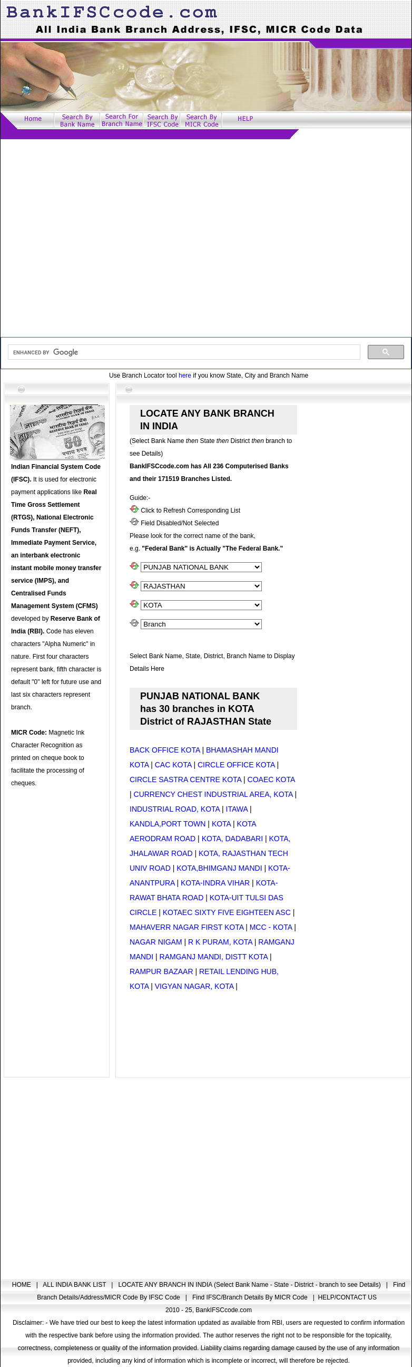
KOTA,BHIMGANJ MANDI (219, 868)
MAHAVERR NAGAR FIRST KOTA (186, 927)
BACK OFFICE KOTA (165, 750)
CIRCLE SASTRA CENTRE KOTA (185, 779)
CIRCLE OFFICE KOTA (236, 764)
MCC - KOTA (271, 927)
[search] (183, 352)
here (185, 375)
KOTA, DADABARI (232, 838)
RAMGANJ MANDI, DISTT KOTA (214, 956)
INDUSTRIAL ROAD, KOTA (175, 809)
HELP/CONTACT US (347, 1297)
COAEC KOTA (271, 779)
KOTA (221, 824)
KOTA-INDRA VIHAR (215, 883)
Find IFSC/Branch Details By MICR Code (250, 1297)
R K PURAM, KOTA (220, 942)
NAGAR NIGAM (156, 942)
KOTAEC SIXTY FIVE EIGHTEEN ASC (227, 912)
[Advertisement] (99, 238)
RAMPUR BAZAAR (161, 971)
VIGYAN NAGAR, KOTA (194, 986)
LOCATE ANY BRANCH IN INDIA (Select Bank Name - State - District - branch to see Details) (250, 1284)
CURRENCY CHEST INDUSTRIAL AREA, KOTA (213, 794)
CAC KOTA (173, 764)
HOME (22, 1284)
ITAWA (237, 809)
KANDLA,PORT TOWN (167, 824)
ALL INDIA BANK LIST (75, 1284)
